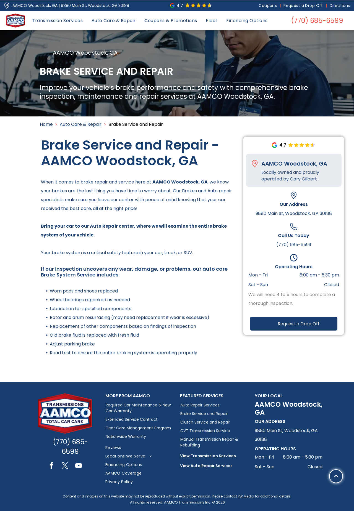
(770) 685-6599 (293, 244)
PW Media (246, 496)
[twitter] (65, 466)
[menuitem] (268, 5)
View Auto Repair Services (206, 466)
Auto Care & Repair (80, 124)
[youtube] (78, 466)
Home (46, 124)
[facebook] (51, 466)
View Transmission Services (208, 456)
